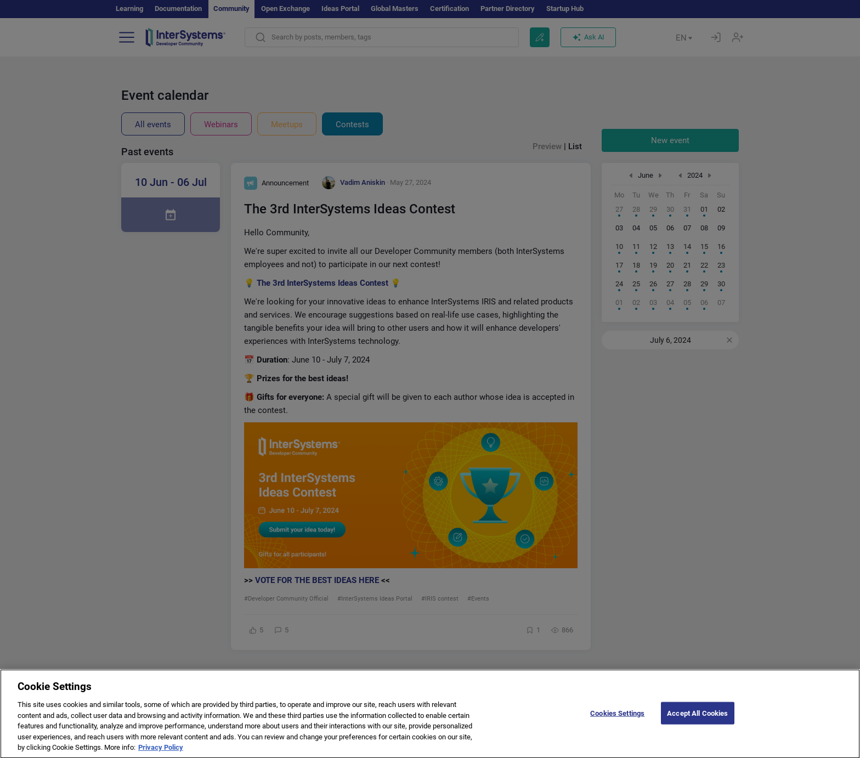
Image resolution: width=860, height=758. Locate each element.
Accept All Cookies (697, 721)
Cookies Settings (617, 721)
